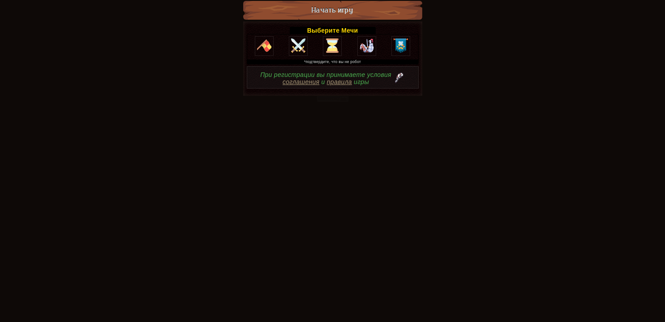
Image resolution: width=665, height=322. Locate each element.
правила (339, 81)
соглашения (301, 81)
